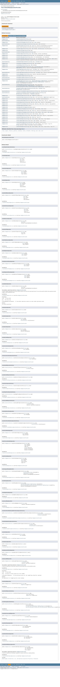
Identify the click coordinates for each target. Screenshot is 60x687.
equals (6, 130)
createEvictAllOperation (21, 50)
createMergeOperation (20, 80)
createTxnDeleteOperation (21, 122)
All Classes (23, 666)
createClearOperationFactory (22, 40)
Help (24, 1)
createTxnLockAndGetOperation (22, 123)
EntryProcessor (41, 48)
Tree (14, 1)
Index (22, 1)
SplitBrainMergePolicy (21, 81)
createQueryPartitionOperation (22, 107)
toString (33, 130)
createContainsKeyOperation (22, 42)
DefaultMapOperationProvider (8, 29)
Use (12, 1)
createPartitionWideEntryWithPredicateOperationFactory (28, 92)
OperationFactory (6, 40)
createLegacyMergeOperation (22, 66)
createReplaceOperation (21, 113)
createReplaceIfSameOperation (22, 112)
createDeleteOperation (21, 45)
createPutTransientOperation (22, 103)
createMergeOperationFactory (22, 84)
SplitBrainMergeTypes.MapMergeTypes (39, 80)
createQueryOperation (20, 105)
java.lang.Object (4, 9)
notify (24, 130)
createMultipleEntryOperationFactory (24, 88)
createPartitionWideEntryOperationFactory (25, 91)
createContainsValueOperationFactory (10, 361)
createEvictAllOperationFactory (9, 380)
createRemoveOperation (21, 110)
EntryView (36, 66)
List (36, 61)
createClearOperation (20, 39)
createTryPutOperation (21, 118)
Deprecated (18, 1)
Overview (2, 1)
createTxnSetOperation (21, 126)
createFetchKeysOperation (7, 630)
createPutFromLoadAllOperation (22, 98)
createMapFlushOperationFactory (23, 77)
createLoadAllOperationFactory (22, 72)
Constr (11, 4)
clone (3, 130)
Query (53, 58)
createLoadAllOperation (21, 69)
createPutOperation (20, 102)
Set (39, 88)
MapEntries (34, 95)
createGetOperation (20, 65)
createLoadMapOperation (21, 74)
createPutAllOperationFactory (22, 97)
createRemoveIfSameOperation (22, 108)
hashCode (20, 130)
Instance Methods (12, 35)
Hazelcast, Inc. (8, 668)
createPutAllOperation (21, 95)
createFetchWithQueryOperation (22, 58)
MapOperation (5, 39)
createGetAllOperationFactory (22, 61)
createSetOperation (20, 115)
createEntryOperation (20, 48)
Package (5, 1)
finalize (11, 130)
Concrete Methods (22, 35)
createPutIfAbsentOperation (22, 100)
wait (37, 130)
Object (6, 17)
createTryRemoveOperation (21, 120)
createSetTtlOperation (21, 117)
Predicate (32, 93)
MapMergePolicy (19, 67)
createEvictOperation (20, 53)
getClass (15, 130)
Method (14, 4)
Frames (13, 666)
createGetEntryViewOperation (22, 63)
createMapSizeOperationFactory (22, 79)
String (27, 39)
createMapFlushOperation (21, 75)
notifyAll (28, 130)
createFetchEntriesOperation (22, 55)
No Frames (17, 666)
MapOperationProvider (5, 13)
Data (35, 42)
